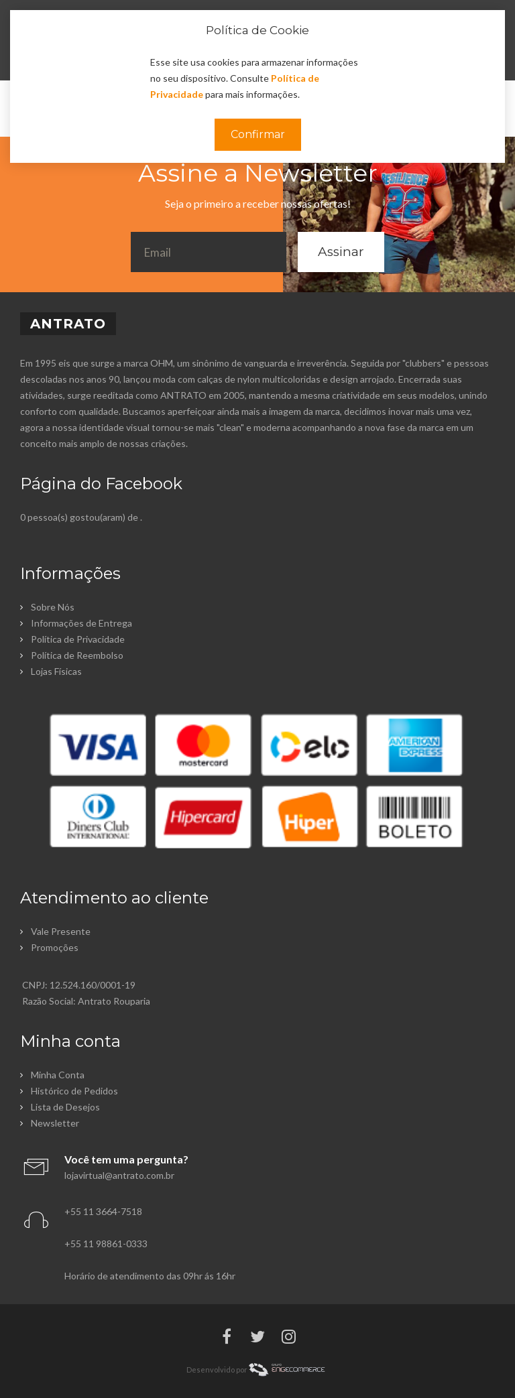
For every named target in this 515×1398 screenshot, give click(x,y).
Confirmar (258, 134)
